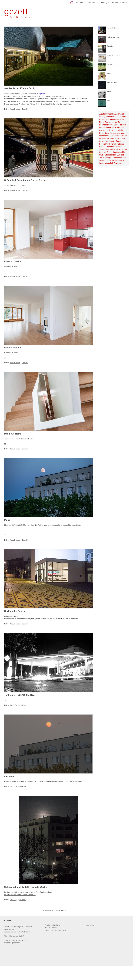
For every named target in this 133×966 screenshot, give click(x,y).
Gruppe (107, 128)
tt (110, 158)
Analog (102, 117)
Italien (109, 130)
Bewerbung (119, 119)
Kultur (101, 133)
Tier (100, 158)
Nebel (101, 141)
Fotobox (122, 125)
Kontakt (123, 3)
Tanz (122, 155)
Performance (118, 141)
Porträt (113, 144)
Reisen (102, 147)
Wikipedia (41, 93)
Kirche (121, 130)
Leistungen (104, 3)
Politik (107, 144)
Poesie (102, 144)
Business (103, 125)
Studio (102, 155)
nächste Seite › (48, 910)
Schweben (117, 147)
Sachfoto (109, 147)
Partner (115, 3)
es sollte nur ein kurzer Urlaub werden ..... (20, 895)
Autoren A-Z (92, 3)
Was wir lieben (15, 109)
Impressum (90, 925)
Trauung (106, 158)
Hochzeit (103, 130)
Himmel (121, 128)
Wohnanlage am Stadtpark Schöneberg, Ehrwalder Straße (59, 525)
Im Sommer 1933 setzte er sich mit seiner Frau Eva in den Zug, (28, 892)
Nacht (119, 138)
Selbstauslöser (121, 149)
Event (109, 125)
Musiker (113, 138)
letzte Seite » (61, 910)
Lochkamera (104, 136)
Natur (124, 138)
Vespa (109, 160)
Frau (101, 128)
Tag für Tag (13, 705)
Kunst (107, 133)
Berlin (111, 119)
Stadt (115, 152)
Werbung (116, 160)
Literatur (120, 133)
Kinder (115, 130)
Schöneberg (104, 149)
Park (111, 141)
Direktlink (25, 109)
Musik (106, 138)
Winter (102, 163)
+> (5, 700)
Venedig (102, 160)
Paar (106, 141)
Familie (115, 125)
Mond (101, 138)
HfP (116, 128)
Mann (124, 136)
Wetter (122, 160)
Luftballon (118, 136)
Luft (111, 136)
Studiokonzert (110, 155)
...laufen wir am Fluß (107, 114)
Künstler (113, 133)
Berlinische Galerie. (11, 616)
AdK (118, 114)
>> (5, 271)
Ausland (118, 117)
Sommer (102, 152)
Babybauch (104, 119)
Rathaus (120, 144)
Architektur (109, 117)
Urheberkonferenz (119, 158)
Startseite (80, 3)
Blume (102, 122)
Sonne (109, 152)
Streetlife (121, 152)
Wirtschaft (109, 163)
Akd (122, 114)
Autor (124, 117)
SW (118, 155)
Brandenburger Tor (112, 122)
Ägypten (117, 163)
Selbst (112, 149)
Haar (112, 128)
